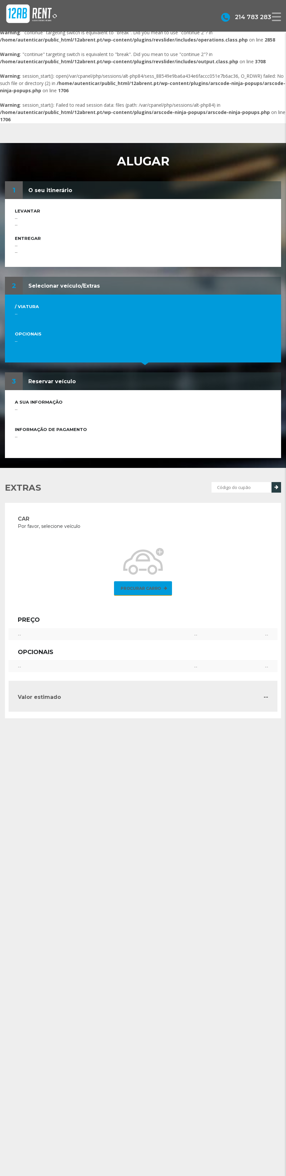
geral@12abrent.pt (180, 1158)
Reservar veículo (52, 381)
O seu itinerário (50, 190)
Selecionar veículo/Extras (64, 286)
